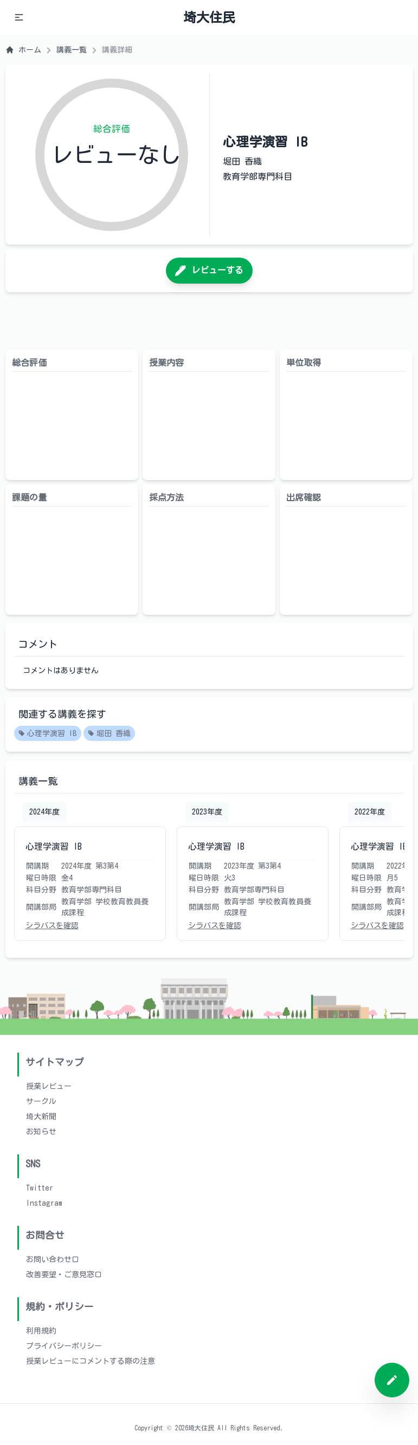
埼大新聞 (41, 1116)
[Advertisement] (209, 321)
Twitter (39, 1188)
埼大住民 (209, 17)
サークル (41, 1101)
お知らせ (41, 1131)
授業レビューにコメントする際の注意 (90, 1361)
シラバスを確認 (52, 925)
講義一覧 (71, 50)
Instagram (44, 1203)
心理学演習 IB (47, 734)
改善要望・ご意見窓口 (64, 1274)
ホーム (23, 49)
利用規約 (41, 1331)
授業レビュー (49, 1086)
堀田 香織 (109, 734)
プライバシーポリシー (64, 1346)
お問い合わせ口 (52, 1259)
